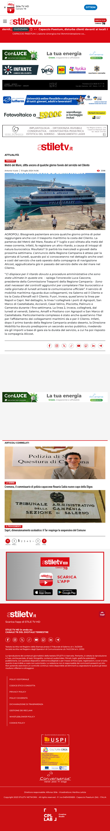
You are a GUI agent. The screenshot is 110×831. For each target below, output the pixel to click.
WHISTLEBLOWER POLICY (22, 716)
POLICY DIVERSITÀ (18, 698)
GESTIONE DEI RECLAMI (20, 710)
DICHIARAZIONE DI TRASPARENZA (26, 704)
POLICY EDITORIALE (19, 679)
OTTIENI (91, 7)
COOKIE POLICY (17, 723)
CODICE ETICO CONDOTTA (22, 685)
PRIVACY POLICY (17, 692)
